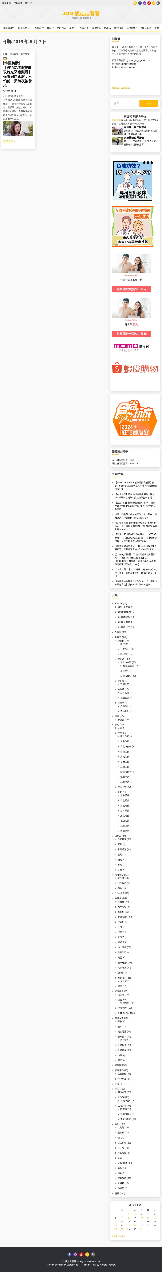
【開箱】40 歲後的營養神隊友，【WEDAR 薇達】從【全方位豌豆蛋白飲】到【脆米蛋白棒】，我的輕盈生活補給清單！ (136, 537)
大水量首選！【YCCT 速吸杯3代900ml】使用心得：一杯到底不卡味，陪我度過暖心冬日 (136, 572)
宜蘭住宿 (124, 766)
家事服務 (122, 906)
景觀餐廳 (122, 1153)
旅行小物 (122, 787)
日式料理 (122, 1142)
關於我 (28, 3)
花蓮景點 (124, 826)
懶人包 (121, 1137)
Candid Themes (107, 1264)
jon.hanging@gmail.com (139, 60)
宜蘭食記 (124, 684)
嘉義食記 (124, 706)
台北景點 (124, 800)
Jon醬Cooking (124, 612)
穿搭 (120, 942)
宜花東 (121, 681)
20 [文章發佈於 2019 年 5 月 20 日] (115, 1225)
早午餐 (121, 1148)
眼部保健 (122, 883)
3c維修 (121, 901)
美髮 (120, 957)
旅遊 (71, 27)
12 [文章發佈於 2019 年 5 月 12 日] (154, 1217)
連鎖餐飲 (122, 1178)
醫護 (120, 986)
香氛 (120, 869)
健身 (122, 981)
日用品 (107, 27)
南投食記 (124, 644)
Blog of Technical (158, 3)
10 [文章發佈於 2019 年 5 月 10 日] (141, 1217)
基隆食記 (124, 670)
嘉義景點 (124, 805)
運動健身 (122, 977)
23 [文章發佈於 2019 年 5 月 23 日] (135, 1225)
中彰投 (121, 640)
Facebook (140, 3)
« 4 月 (115, 1236)
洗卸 (120, 1026)
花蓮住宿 (124, 782)
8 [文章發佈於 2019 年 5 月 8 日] (128, 1217)
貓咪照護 (119, 1065)
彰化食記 (124, 654)
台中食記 (124, 649)
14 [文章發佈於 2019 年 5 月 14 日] (122, 1221)
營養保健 (96, 27)
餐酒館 (121, 1188)
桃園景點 (124, 820)
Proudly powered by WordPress (63, 1264)
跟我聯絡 (18, 3)
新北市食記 (125, 676)
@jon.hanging (129, 63)
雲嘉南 (121, 702)
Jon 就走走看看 (81, 13)
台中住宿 (124, 741)
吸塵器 (123, 1109)
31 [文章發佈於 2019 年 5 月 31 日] (141, 1229)
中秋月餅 (124, 1003)
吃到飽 (121, 1127)
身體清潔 (122, 1050)
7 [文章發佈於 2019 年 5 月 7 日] (122, 1217)
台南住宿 (124, 751)
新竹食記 (124, 692)
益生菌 (121, 878)
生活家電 (122, 1105)
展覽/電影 (122, 917)
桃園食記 (124, 697)
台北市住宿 (125, 746)
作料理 (118, 632)
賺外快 (121, 972)
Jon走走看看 (124, 607)
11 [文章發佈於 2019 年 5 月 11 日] (148, 1217)
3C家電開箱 (23, 27)
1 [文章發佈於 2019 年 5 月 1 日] (128, 1214)
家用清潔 (122, 849)
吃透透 (38, 27)
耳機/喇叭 (125, 1100)
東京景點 (124, 815)
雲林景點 (124, 831)
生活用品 (122, 1079)
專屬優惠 (6, 3)
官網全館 (116, 120)
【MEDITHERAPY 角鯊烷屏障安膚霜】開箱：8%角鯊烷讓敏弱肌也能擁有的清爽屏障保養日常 (136, 485)
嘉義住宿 (124, 756)
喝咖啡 (121, 994)
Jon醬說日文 (124, 627)
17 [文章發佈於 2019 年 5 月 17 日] (141, 1221)
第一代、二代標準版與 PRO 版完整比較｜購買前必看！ (140, 141)
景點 (120, 792)
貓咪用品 (118, 27)
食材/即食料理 (125, 1013)
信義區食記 (128, 665)
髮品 (120, 1060)
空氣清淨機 (125, 1119)
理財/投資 (146, 27)
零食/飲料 (122, 1008)
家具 (120, 844)
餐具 (120, 864)
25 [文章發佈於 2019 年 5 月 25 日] (148, 1225)
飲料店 (121, 1183)
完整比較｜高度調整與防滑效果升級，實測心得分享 (140, 130)
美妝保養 (83, 27)
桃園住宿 (124, 777)
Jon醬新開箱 (124, 622)
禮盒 (120, 999)
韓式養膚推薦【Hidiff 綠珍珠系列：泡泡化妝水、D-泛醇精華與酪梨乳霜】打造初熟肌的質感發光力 (136, 526)
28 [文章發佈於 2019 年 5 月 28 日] (122, 1229)
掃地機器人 (125, 1114)
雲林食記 (124, 711)
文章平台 (125, 87)
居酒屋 (121, 1132)
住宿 (120, 733)
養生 (120, 888)
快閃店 (121, 922)
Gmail (153, 3)
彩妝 (5, 54)
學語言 (121, 719)
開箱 (117, 1089)
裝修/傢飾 (122, 962)
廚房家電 (122, 1092)
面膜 (122, 1040)
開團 (117, 1084)
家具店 (121, 912)
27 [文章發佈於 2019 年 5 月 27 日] (115, 1229)
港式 (120, 1158)
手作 (120, 927)
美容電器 (122, 1031)
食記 (49, 27)
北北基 (121, 659)
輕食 (120, 1173)
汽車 (120, 932)
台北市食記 (125, 662)
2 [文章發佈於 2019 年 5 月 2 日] (135, 1214)
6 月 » (122, 1236)
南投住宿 (124, 736)
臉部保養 (25, 54)
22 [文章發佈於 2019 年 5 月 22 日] (128, 1225)
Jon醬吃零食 (124, 617)
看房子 (121, 937)
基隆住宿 (124, 761)
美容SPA (122, 952)
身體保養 (122, 1045)
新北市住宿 (125, 772)
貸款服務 (122, 967)
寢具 (120, 854)
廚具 (120, 859)
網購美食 (61, 27)
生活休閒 (131, 27)
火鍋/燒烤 (122, 1163)
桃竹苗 (121, 689)
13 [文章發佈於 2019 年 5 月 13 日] (115, 1221)
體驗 (5, 58)
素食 (120, 1168)
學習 (156, 27)
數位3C (121, 1097)
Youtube (149, 3)
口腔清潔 (122, 839)
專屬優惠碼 (8, 27)
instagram (144, 3)
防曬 (120, 1055)
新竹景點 (124, 810)
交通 (120, 728)
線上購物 (122, 947)
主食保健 (122, 1073)
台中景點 (124, 795)
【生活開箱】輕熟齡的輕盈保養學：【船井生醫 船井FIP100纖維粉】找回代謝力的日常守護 (136, 506)
